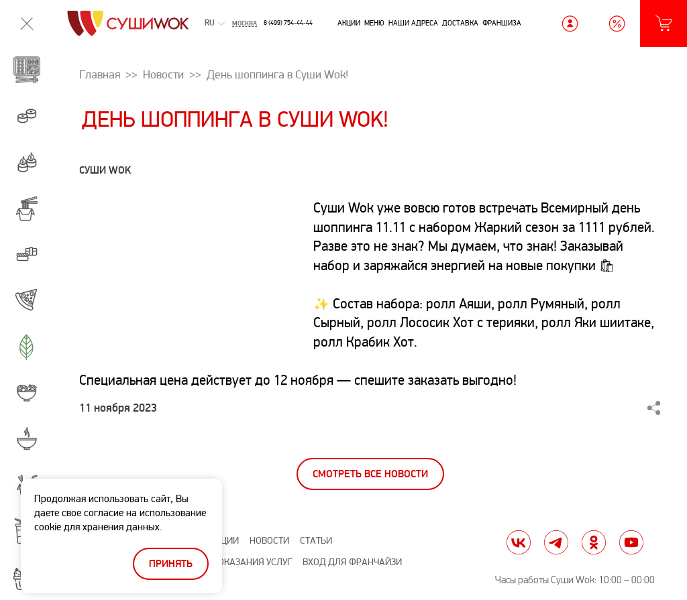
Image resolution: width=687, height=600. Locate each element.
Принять (171, 564)
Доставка (460, 22)
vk (519, 542)
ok (594, 542)
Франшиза (501, 22)
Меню (374, 22)
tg (556, 542)
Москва (244, 23)
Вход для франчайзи (352, 562)
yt (631, 542)
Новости (269, 540)
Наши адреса (413, 22)
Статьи (316, 540)
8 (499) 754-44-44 (288, 23)
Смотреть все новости (370, 474)
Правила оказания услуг (233, 562)
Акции (348, 22)
